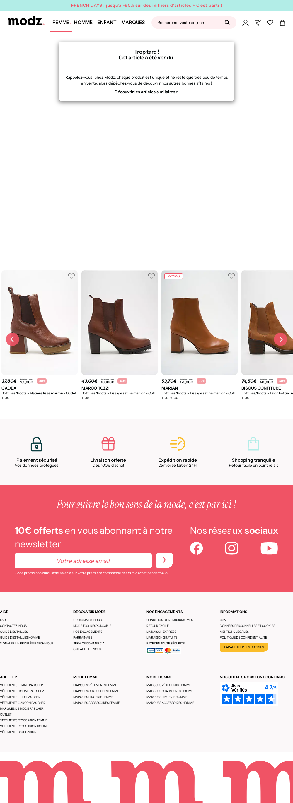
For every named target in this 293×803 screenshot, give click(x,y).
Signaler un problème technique (26, 643)
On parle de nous (87, 649)
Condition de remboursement (170, 620)
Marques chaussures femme (96, 691)
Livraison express (161, 632)
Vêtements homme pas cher (22, 691)
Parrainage (82, 637)
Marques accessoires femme (96, 703)
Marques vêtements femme (95, 685)
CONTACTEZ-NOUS (13, 626)
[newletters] (164, 560)
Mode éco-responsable (92, 626)
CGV (223, 620)
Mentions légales (234, 632)
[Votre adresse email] (83, 560)
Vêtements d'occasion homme (24, 726)
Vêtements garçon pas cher (22, 703)
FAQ (3, 620)
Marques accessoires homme (170, 703)
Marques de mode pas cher (22, 709)
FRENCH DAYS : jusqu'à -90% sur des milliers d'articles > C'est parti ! (146, 5)
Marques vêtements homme (168, 685)
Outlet (5, 714)
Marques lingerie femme (93, 697)
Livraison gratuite (161, 637)
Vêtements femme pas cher (21, 685)
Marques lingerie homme (166, 697)
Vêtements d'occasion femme (23, 720)
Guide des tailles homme (20, 637)
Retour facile (157, 626)
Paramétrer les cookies (244, 647)
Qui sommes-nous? (88, 620)
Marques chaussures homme (169, 691)
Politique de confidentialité (243, 637)
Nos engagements (87, 632)
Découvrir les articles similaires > (146, 92)
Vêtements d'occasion (18, 732)
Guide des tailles (14, 632)
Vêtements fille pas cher (20, 697)
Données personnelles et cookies (247, 626)
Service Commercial (89, 643)
